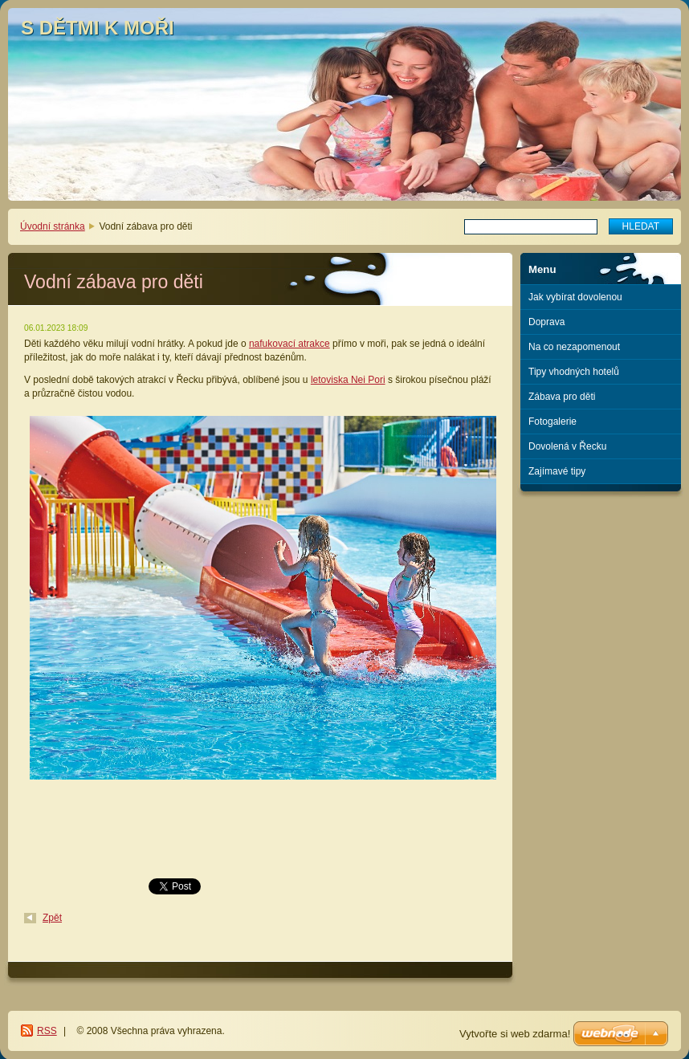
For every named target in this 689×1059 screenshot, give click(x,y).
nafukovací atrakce (289, 343)
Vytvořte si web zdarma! (514, 1034)
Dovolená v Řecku (567, 446)
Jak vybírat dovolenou (575, 297)
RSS (47, 1031)
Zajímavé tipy (556, 471)
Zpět (52, 917)
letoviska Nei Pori (348, 379)
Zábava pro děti (561, 396)
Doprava (546, 322)
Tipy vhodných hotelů (573, 371)
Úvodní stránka (52, 226)
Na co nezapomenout (574, 346)
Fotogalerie (552, 421)
